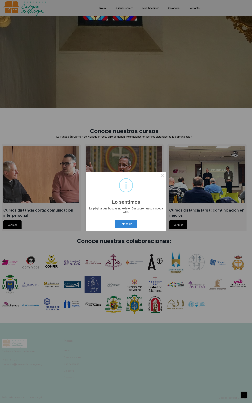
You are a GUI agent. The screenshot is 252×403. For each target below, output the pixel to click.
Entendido (126, 224)
